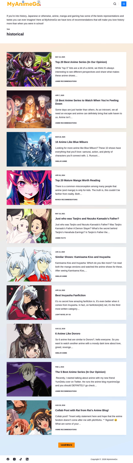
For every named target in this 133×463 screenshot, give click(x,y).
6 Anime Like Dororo (67, 333)
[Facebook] (8, 459)
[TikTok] (20, 459)
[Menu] (123, 3)
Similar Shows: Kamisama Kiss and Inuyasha (82, 257)
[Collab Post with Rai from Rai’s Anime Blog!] (29, 417)
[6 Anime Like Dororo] (29, 341)
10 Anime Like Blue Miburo (71, 142)
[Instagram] (14, 459)
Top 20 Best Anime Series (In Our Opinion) (81, 62)
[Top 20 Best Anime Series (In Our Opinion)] (29, 69)
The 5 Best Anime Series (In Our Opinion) (80, 372)
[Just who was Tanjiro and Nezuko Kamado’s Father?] (29, 226)
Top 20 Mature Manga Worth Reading (77, 180)
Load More (66, 445)
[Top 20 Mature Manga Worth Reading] (29, 187)
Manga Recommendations (66, 200)
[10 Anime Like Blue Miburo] (29, 149)
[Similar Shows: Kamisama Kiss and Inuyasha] (29, 264)
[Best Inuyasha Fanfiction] (29, 302)
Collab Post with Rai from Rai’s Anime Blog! (82, 410)
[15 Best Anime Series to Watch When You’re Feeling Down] (29, 109)
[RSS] (27, 459)
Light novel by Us (63, 315)
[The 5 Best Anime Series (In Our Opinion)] (29, 379)
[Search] (115, 4)
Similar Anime (61, 161)
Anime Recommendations (66, 81)
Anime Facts (60, 238)
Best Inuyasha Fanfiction (70, 295)
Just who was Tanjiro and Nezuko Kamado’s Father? (87, 218)
